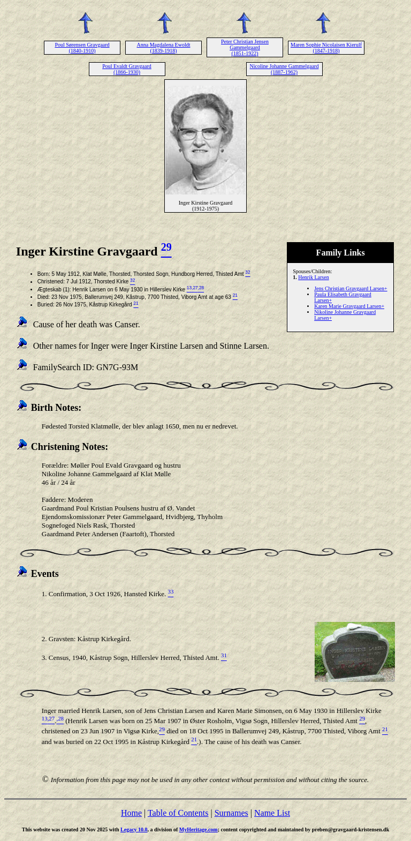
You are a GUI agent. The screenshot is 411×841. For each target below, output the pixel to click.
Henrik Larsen (313, 277)
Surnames (231, 812)
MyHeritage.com (198, 829)
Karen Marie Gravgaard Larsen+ (349, 306)
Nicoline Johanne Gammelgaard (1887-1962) (284, 69)
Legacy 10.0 (134, 829)
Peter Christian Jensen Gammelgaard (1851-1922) (245, 47)
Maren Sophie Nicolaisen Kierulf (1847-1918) (326, 48)
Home (131, 812)
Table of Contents (178, 812)
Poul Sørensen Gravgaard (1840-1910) (82, 48)
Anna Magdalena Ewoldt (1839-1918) (164, 48)
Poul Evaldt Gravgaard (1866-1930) (126, 69)
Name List (272, 812)
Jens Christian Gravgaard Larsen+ (350, 288)
